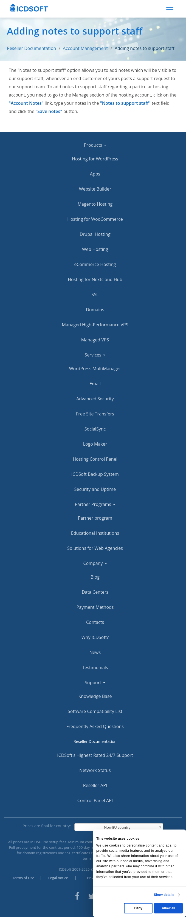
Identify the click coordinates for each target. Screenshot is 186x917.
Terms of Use (23, 877)
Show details (164, 895)
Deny (138, 908)
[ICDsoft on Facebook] (77, 895)
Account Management (85, 48)
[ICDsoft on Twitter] (92, 895)
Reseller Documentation (31, 48)
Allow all (168, 908)
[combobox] (118, 827)
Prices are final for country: (47, 825)
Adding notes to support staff (144, 48)
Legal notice (58, 877)
